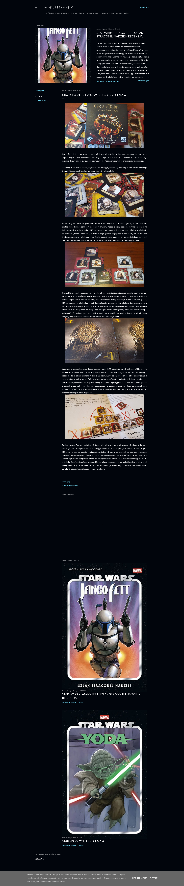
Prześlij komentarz (112, 81)
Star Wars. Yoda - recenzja (83, 841)
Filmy (103, 13)
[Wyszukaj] (144, 7)
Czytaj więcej (143, 81)
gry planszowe (40, 100)
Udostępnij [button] (100, 81)
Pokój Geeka (59, 7)
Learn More (139, 878)
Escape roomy (93, 13)
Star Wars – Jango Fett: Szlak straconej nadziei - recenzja (120, 34)
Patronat (62, 13)
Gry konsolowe (115, 13)
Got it (154, 878)
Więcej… (128, 13)
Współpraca (50, 13)
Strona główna (76, 13)
